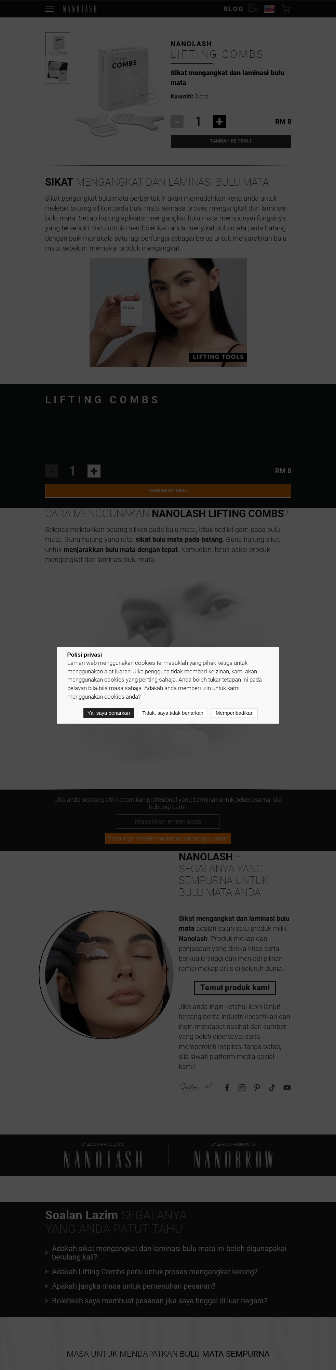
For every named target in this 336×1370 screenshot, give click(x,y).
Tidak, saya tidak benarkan (172, 713)
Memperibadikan (235, 713)
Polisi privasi (84, 655)
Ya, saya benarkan (109, 713)
